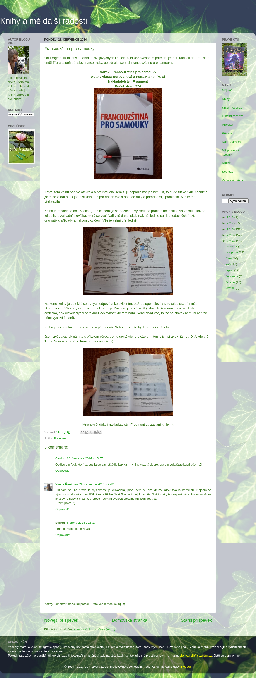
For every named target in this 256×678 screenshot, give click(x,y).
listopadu (232, 252)
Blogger (186, 666)
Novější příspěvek (61, 620)
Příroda (227, 133)
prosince (232, 246)
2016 (230, 229)
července (232, 276)
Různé (226, 163)
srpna (230, 270)
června (231, 282)
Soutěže (227, 171)
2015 (230, 235)
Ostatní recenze (233, 116)
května (231, 288)
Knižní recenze (232, 107)
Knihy (226, 99)
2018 (230, 217)
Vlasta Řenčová (66, 484)
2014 (230, 241)
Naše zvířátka (231, 141)
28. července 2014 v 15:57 (85, 458)
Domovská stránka (129, 620)
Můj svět (227, 90)
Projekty (227, 124)
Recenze (60, 438)
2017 (230, 223)
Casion (60, 458)
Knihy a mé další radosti (43, 21)
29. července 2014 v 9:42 (96, 484)
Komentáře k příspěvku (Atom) (94, 629)
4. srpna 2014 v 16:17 (81, 522)
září (229, 264)
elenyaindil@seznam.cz (196, 655)
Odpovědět (62, 470)
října (229, 258)
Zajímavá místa (232, 180)
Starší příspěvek (196, 620)
